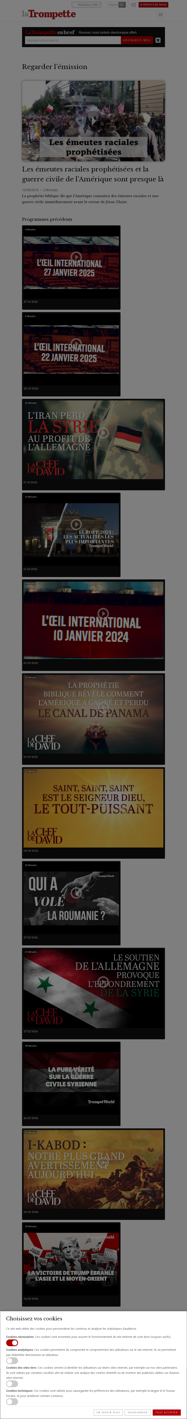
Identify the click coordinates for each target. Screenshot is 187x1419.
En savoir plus (108, 1412)
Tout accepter (167, 1412)
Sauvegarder (138, 1412)
